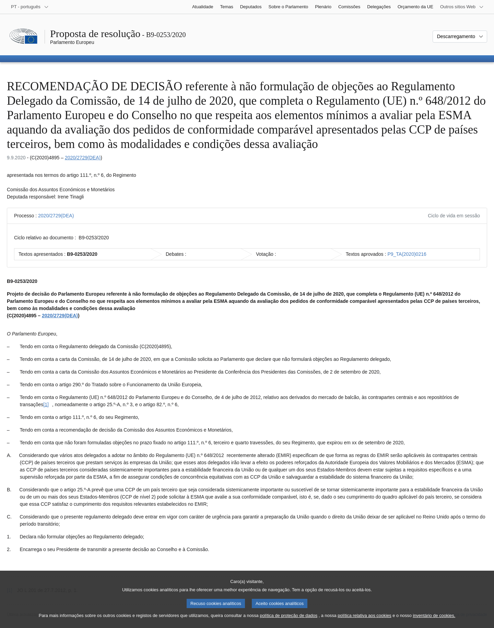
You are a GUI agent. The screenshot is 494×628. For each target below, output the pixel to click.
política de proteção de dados (288, 622)
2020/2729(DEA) (83, 157)
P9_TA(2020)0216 (406, 254)
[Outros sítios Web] (462, 7)
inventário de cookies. (434, 622)
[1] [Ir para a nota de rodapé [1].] (46, 404)
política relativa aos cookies (364, 622)
